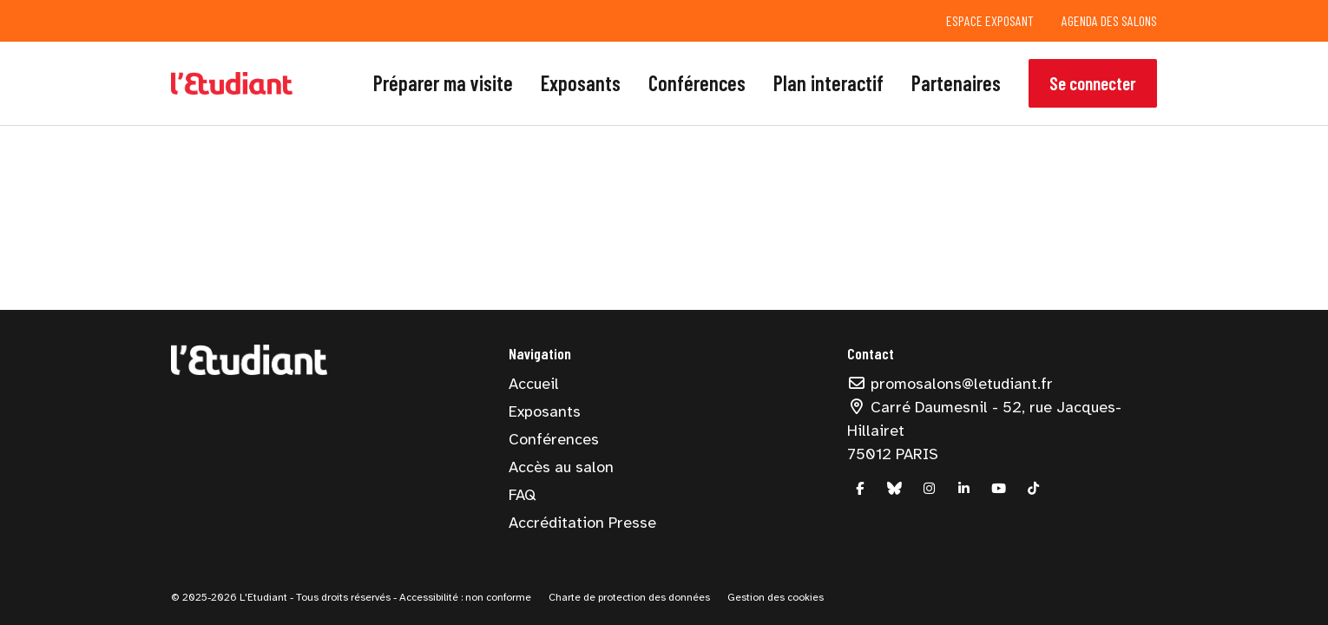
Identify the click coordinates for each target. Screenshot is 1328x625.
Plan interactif (828, 82)
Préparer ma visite (443, 82)
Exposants (581, 82)
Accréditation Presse (582, 522)
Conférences (697, 82)
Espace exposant (990, 20)
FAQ (522, 494)
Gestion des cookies (775, 597)
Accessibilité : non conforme (464, 597)
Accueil (534, 383)
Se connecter (1092, 83)
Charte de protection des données (629, 597)
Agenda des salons (1109, 20)
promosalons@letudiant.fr (950, 383)
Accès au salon (561, 467)
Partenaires (956, 82)
